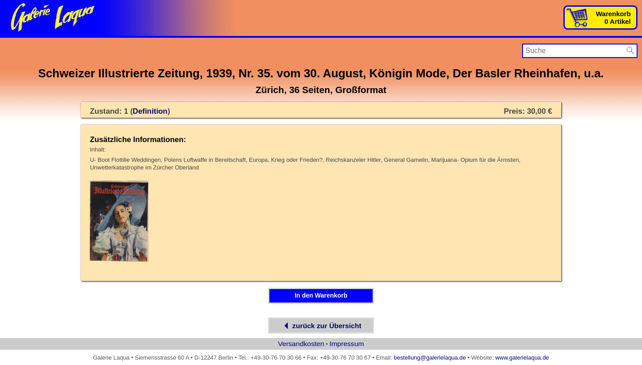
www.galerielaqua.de (522, 357)
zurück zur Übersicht (321, 325)
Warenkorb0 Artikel (613, 17)
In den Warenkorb (321, 295)
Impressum (347, 343)
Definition (150, 111)
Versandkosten (301, 343)
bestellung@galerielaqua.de (430, 357)
